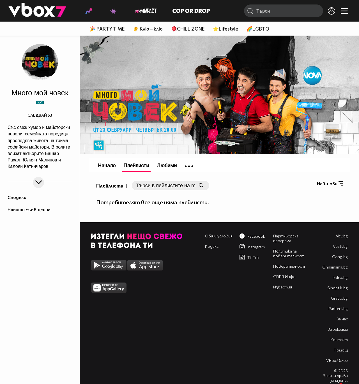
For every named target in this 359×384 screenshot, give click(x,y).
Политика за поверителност (288, 253)
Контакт (339, 339)
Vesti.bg (340, 246)
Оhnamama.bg (335, 267)
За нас (342, 318)
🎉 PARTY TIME (107, 29)
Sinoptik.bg (337, 287)
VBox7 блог (337, 360)
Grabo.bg (339, 298)
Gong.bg (340, 256)
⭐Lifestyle (225, 29)
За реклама (338, 329)
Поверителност (289, 266)
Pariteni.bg (338, 308)
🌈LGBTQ (258, 29)
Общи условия (219, 235)
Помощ (341, 350)
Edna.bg (340, 277)
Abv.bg (341, 235)
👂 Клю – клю (148, 29)
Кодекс (211, 246)
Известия (282, 286)
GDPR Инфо (284, 276)
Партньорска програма (285, 238)
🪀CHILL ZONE (187, 29)
